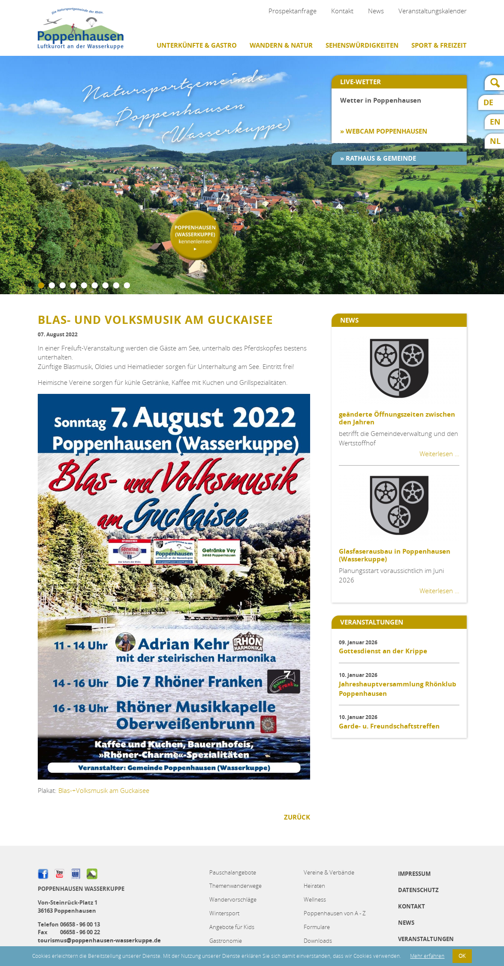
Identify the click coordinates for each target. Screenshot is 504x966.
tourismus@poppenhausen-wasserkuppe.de (99, 940)
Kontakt (342, 10)
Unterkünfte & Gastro (197, 45)
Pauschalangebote (232, 872)
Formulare (317, 927)
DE (488, 102)
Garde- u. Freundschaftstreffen (389, 726)
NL (495, 141)
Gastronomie (225, 941)
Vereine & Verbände (329, 872)
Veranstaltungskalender (432, 10)
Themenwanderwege (235, 886)
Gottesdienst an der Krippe (383, 650)
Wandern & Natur (281, 45)
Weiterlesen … (439, 453)
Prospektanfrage (293, 10)
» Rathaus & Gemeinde (378, 158)
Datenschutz (418, 890)
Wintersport (224, 913)
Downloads (318, 941)
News (376, 10)
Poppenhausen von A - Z (334, 913)
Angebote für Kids (231, 927)
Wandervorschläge (233, 899)
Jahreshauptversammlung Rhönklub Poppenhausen (397, 689)
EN (495, 121)
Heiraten (314, 886)
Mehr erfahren (427, 956)
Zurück (297, 817)
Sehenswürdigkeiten (362, 45)
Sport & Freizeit (439, 45)
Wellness (315, 899)
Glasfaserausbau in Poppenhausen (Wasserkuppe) (394, 555)
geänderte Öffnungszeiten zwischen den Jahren (397, 418)
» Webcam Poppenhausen (383, 131)
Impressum (414, 874)
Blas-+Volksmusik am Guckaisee (103, 790)
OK (462, 956)
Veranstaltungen (426, 939)
